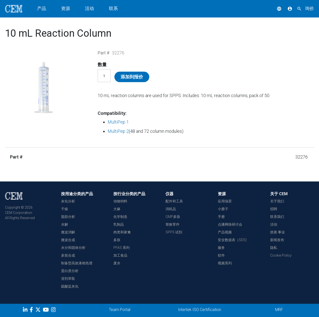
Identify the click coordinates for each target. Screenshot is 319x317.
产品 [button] (41, 8)
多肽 (116, 240)
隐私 (273, 248)
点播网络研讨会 (230, 224)
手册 (221, 217)
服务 (221, 248)
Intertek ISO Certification (199, 309)
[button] (275, 8)
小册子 (223, 209)
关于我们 (277, 201)
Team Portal (119, 309)
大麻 (116, 209)
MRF (279, 309)
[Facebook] (32, 311)
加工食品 (120, 255)
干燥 (64, 209)
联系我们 (277, 217)
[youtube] (46, 311)
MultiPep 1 (118, 122)
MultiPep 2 (118, 131)
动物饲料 (120, 201)
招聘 (273, 209)
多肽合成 (68, 255)
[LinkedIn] (26, 311)
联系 (113, 8)
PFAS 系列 (121, 248)
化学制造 (120, 217)
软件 (221, 255)
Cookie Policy (281, 255)
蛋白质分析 (70, 271)
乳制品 (118, 224)
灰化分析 (68, 201)
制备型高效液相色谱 (76, 263)
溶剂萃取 (68, 279)
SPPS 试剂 (173, 232)
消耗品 (170, 209)
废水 (116, 263)
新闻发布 (277, 240)
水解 (64, 224)
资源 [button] (65, 8)
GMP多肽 (172, 217)
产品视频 (225, 232)
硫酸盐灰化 (70, 286)
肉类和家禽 (122, 232)
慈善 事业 (277, 232)
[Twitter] (38, 311)
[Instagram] (54, 311)
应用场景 (225, 201)
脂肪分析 (68, 217)
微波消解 (68, 232)
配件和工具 (174, 201)
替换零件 (172, 224)
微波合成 (68, 240)
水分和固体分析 (73, 248)
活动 (89, 8)
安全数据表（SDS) (232, 240)
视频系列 (225, 263)
